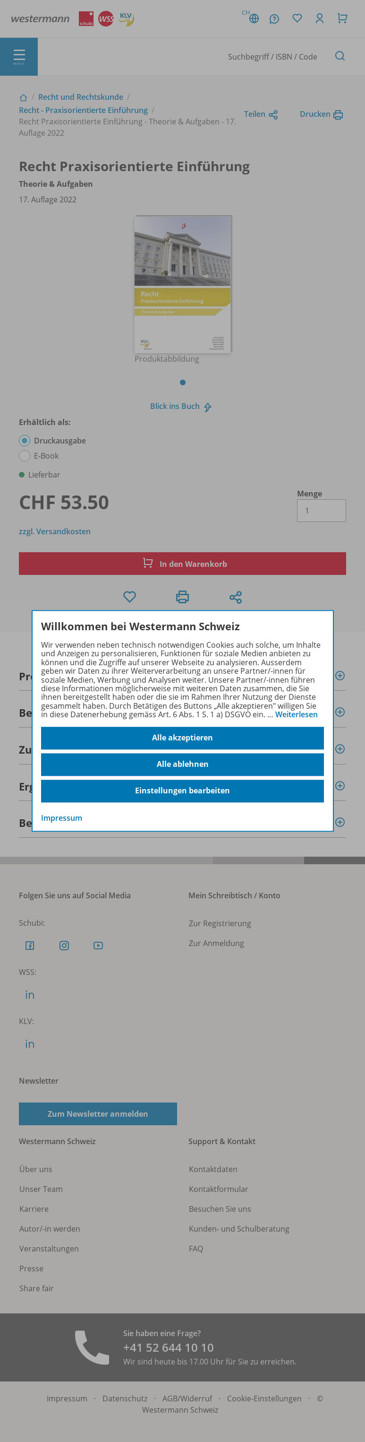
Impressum (61, 818)
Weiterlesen (296, 714)
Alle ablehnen (183, 764)
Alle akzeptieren (182, 738)
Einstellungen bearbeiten (182, 791)
